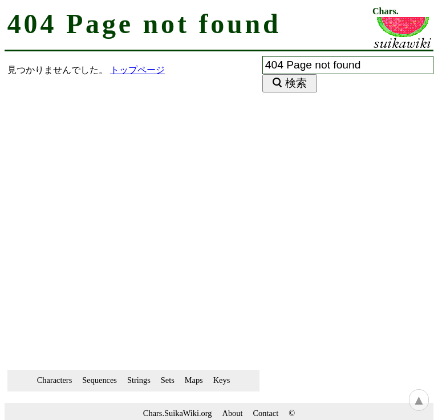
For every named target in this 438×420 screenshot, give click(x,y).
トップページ (137, 70)
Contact (265, 413)
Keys (221, 380)
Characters (54, 380)
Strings (139, 380)
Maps (194, 380)
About (232, 413)
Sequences (99, 380)
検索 (296, 83)
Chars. (385, 11)
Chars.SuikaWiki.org (177, 413)
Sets (168, 380)
